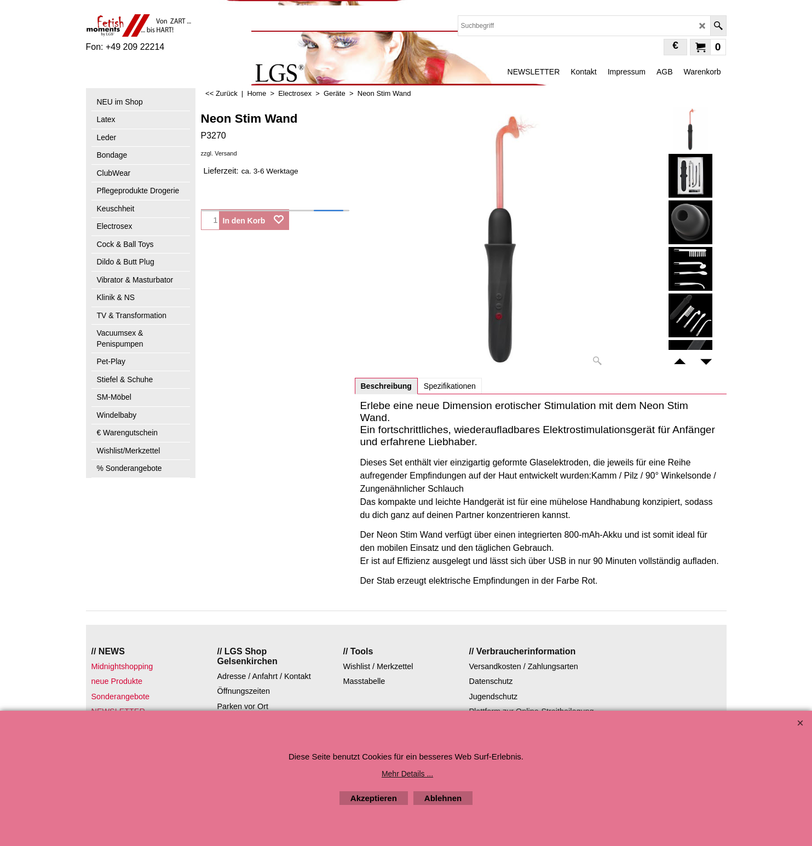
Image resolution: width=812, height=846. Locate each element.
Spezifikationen (450, 386)
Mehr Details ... (407, 773)
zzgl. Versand (219, 153)
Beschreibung (386, 386)
